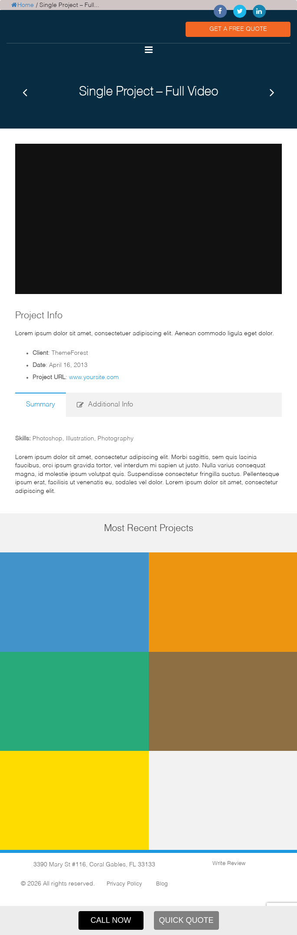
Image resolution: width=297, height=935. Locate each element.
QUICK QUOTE (186, 920)
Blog (162, 882)
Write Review (227, 862)
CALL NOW (111, 920)
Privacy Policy (124, 882)
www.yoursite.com (94, 376)
